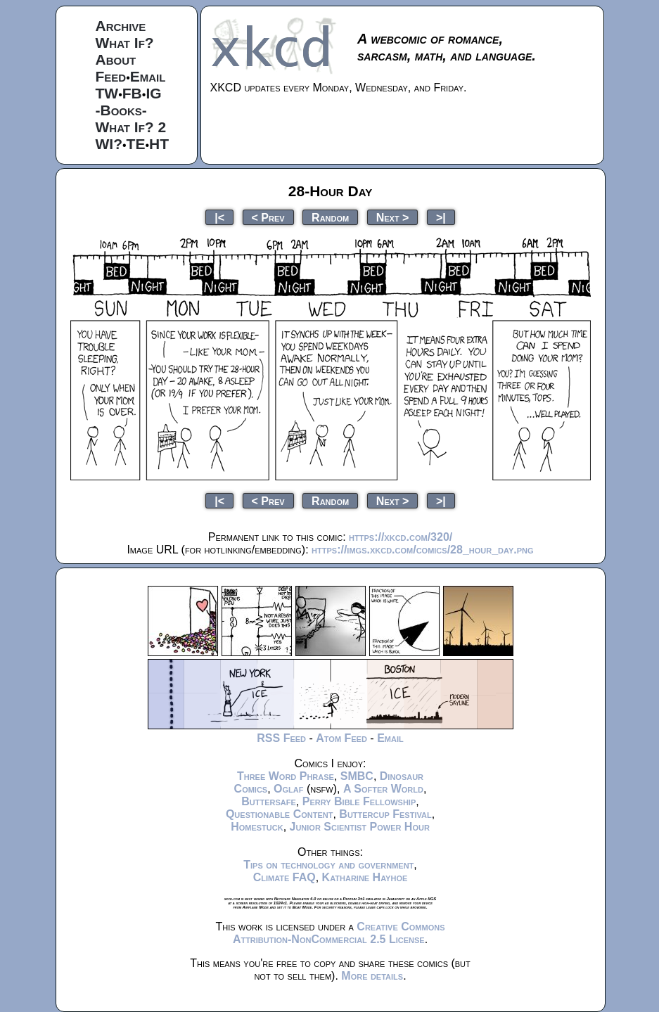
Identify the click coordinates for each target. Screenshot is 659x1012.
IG (153, 93)
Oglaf (288, 789)
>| (441, 217)
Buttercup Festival (385, 814)
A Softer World (383, 789)
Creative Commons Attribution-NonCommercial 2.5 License (339, 933)
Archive (121, 26)
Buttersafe (268, 801)
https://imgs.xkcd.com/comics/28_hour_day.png (422, 550)
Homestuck (257, 827)
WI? (109, 144)
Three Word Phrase (285, 776)
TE (136, 144)
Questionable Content (279, 814)
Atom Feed (341, 738)
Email (148, 76)
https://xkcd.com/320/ (400, 537)
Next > (392, 217)
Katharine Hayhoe (365, 877)
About (116, 59)
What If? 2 (131, 127)
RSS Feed (281, 738)
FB (132, 93)
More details (372, 976)
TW (107, 93)
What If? (125, 42)
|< (219, 217)
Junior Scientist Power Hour (360, 827)
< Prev (268, 217)
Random (330, 217)
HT (159, 144)
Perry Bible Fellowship (359, 801)
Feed (111, 76)
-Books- (121, 110)
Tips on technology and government (328, 865)
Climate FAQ (284, 877)
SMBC (356, 776)
